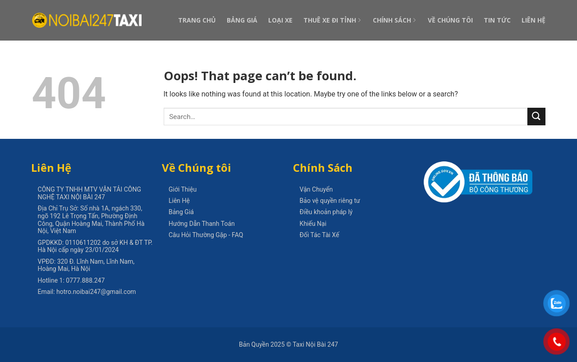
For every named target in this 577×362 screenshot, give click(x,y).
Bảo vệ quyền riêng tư (330, 200)
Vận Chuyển (316, 189)
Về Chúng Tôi (450, 20)
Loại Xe (280, 20)
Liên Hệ (533, 20)
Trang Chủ (197, 20)
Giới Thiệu (183, 189)
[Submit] (536, 116)
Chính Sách (395, 20)
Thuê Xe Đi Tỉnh (332, 20)
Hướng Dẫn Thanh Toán (202, 223)
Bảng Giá (242, 20)
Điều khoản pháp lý (326, 211)
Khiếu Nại (313, 223)
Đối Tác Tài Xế (319, 234)
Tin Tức (497, 20)
